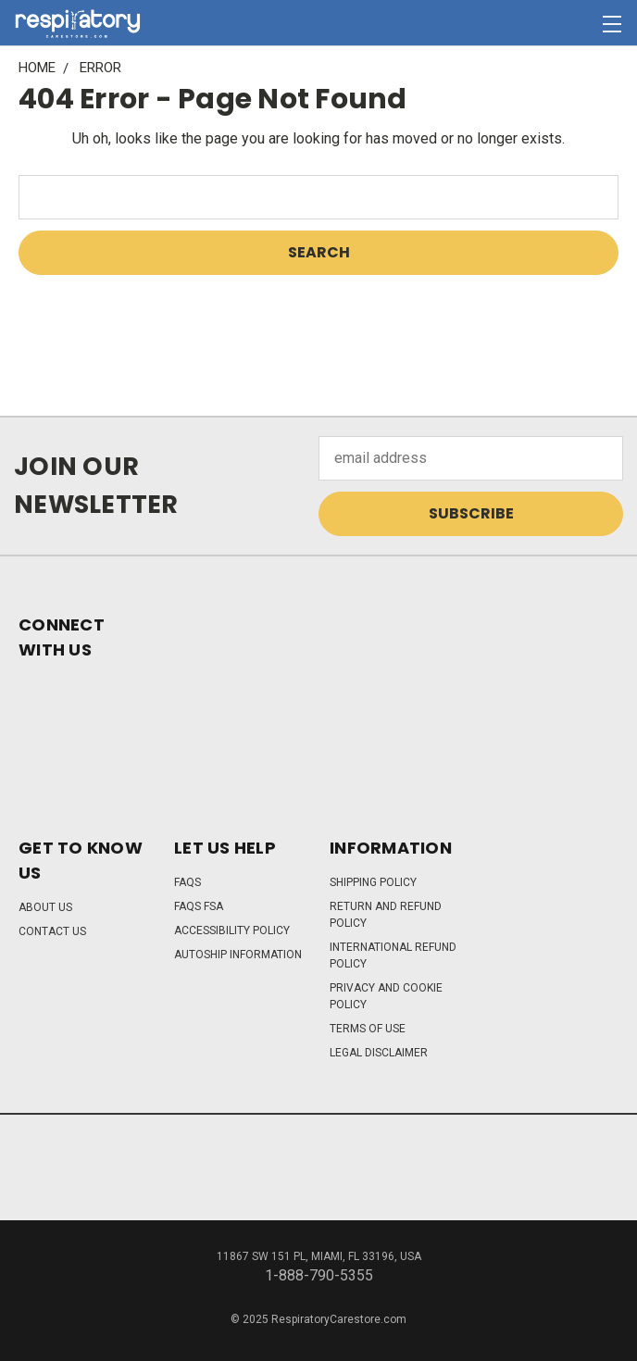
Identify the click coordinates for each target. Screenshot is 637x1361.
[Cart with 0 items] (577, 24)
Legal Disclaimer (379, 1052)
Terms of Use (368, 1028)
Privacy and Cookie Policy (386, 996)
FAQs (187, 882)
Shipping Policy (373, 882)
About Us (45, 907)
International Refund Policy (393, 955)
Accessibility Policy (232, 930)
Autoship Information (238, 954)
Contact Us (52, 931)
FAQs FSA (198, 906)
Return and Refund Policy (386, 915)
